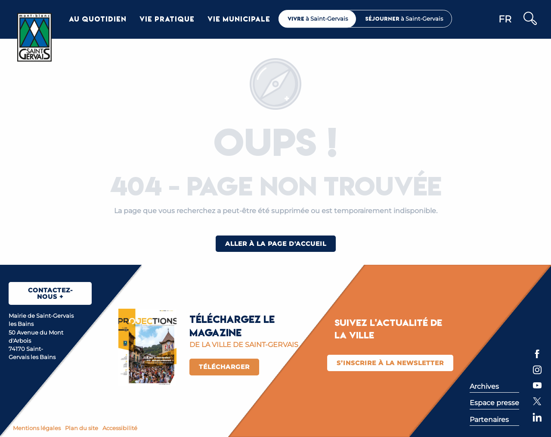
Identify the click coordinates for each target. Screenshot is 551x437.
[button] (529, 19)
